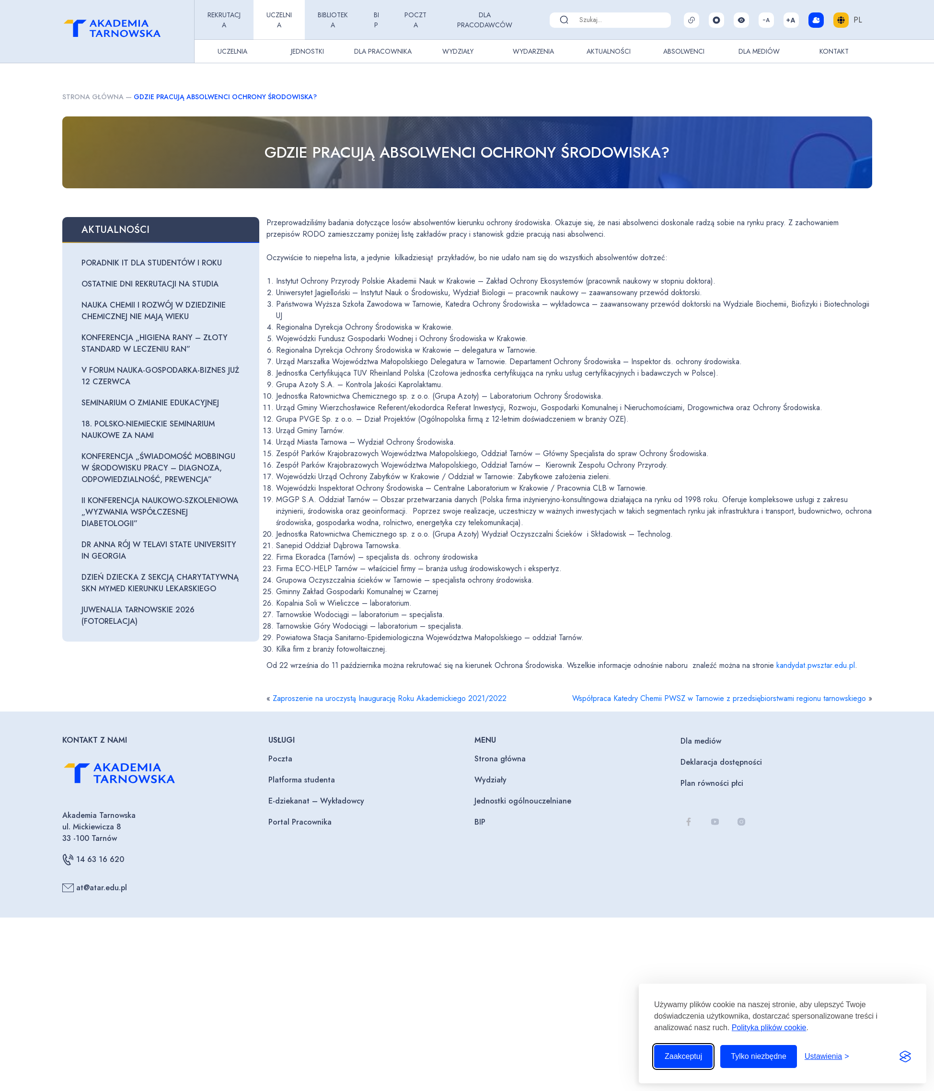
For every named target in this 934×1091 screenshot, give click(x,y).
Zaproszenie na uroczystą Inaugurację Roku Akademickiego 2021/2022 (390, 698)
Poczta (415, 20)
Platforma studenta (301, 779)
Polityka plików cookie (769, 1027)
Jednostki (307, 51)
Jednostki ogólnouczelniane (522, 800)
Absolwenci (683, 51)
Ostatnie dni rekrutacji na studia (150, 283)
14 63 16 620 (93, 859)
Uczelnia (279, 20)
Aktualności (609, 51)
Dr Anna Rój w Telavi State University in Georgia (158, 550)
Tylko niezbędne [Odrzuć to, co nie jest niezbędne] (758, 1056)
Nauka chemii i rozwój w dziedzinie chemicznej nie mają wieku (153, 310)
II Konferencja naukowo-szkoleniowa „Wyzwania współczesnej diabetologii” (159, 512)
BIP (376, 20)
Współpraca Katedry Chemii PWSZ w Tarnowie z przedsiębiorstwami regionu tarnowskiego (719, 698)
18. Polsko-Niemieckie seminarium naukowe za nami (148, 429)
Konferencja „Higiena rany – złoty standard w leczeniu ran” (154, 343)
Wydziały (457, 51)
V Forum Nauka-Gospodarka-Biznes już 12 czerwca (160, 376)
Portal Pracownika (300, 821)
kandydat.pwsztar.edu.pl (815, 665)
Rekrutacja (224, 20)
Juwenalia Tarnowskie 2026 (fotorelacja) (138, 615)
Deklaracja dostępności (721, 762)
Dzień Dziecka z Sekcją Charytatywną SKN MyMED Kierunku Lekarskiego (160, 583)
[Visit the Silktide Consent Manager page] (905, 1056)
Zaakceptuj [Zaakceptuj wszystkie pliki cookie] (683, 1056)
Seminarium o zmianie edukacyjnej (150, 402)
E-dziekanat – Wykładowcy (316, 800)
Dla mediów (700, 740)
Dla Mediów (759, 51)
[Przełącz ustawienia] (827, 1056)
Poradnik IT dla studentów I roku (151, 262)
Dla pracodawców (484, 20)
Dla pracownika (383, 51)
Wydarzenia (533, 51)
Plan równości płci (711, 783)
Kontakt (834, 51)
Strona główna (93, 97)
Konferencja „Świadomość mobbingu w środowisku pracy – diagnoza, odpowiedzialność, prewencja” (158, 468)
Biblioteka (333, 20)
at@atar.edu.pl (94, 888)
